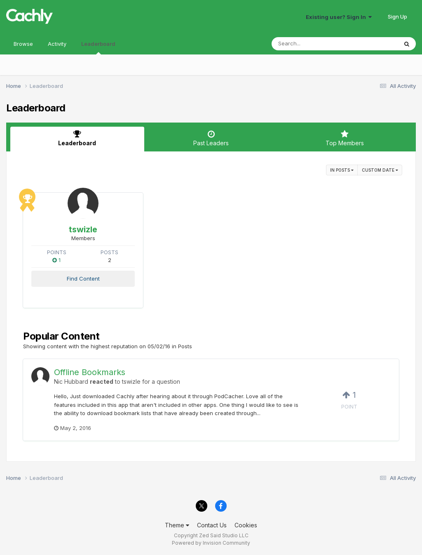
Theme (177, 525)
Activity (57, 43)
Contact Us (212, 525)
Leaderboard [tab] (77, 138)
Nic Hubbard (71, 381)
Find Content (83, 278)
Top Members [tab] (345, 138)
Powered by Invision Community (211, 543)
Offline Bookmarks (89, 372)
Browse (23, 43)
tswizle (83, 229)
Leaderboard (98, 47)
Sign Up (397, 16)
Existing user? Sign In (339, 17)
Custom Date (380, 170)
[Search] (312, 43)
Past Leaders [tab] (211, 138)
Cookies (245, 525)
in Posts (342, 170)
